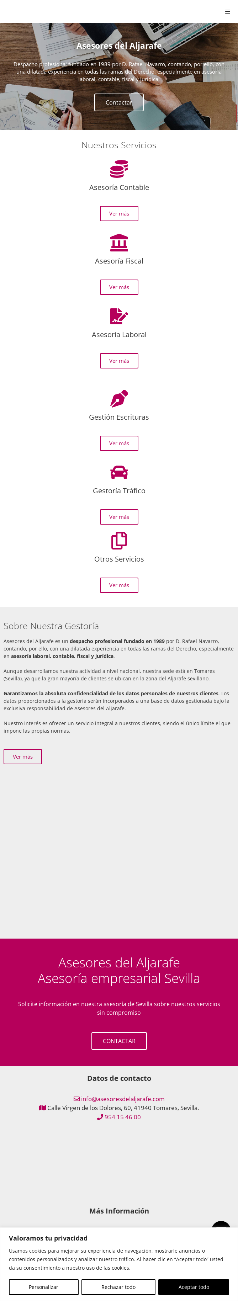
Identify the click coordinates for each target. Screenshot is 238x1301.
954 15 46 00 (123, 1117)
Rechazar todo (118, 1287)
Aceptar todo (194, 1287)
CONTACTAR (119, 1041)
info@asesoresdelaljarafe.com (123, 1099)
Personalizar (43, 1287)
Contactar (119, 102)
